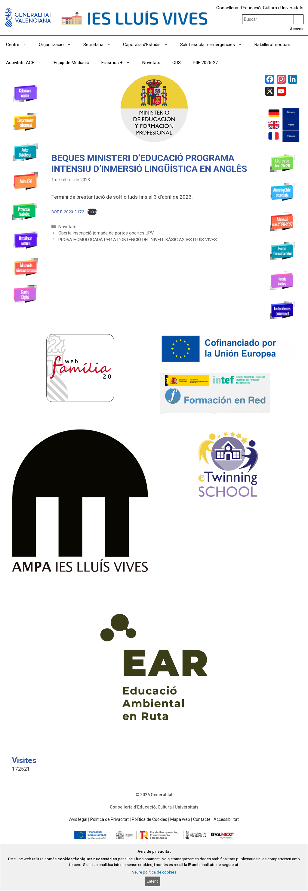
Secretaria (100, 45)
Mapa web (180, 819)
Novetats (151, 62)
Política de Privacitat (109, 819)
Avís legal (78, 819)
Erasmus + (118, 63)
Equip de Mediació (71, 62)
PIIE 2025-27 (205, 62)
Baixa (92, 211)
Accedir (296, 28)
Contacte (202, 819)
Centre (19, 45)
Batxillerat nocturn (272, 44)
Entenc (153, 881)
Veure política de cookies (154, 872)
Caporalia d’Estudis (148, 45)
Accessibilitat (226, 819)
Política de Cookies (149, 819)
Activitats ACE (27, 63)
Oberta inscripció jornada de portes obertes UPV (106, 233)
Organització (58, 45)
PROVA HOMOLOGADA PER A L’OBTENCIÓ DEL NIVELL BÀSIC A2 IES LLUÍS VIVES (137, 239)
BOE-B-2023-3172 (67, 211)
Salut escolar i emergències (214, 45)
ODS (176, 62)
